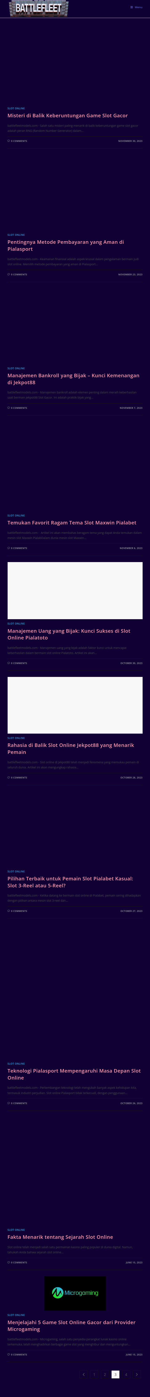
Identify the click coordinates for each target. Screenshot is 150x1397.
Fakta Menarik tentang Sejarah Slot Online (60, 1236)
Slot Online (16, 108)
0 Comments (19, 140)
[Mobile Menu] (136, 7)
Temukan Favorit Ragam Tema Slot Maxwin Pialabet (72, 522)
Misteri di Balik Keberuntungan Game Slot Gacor (68, 115)
